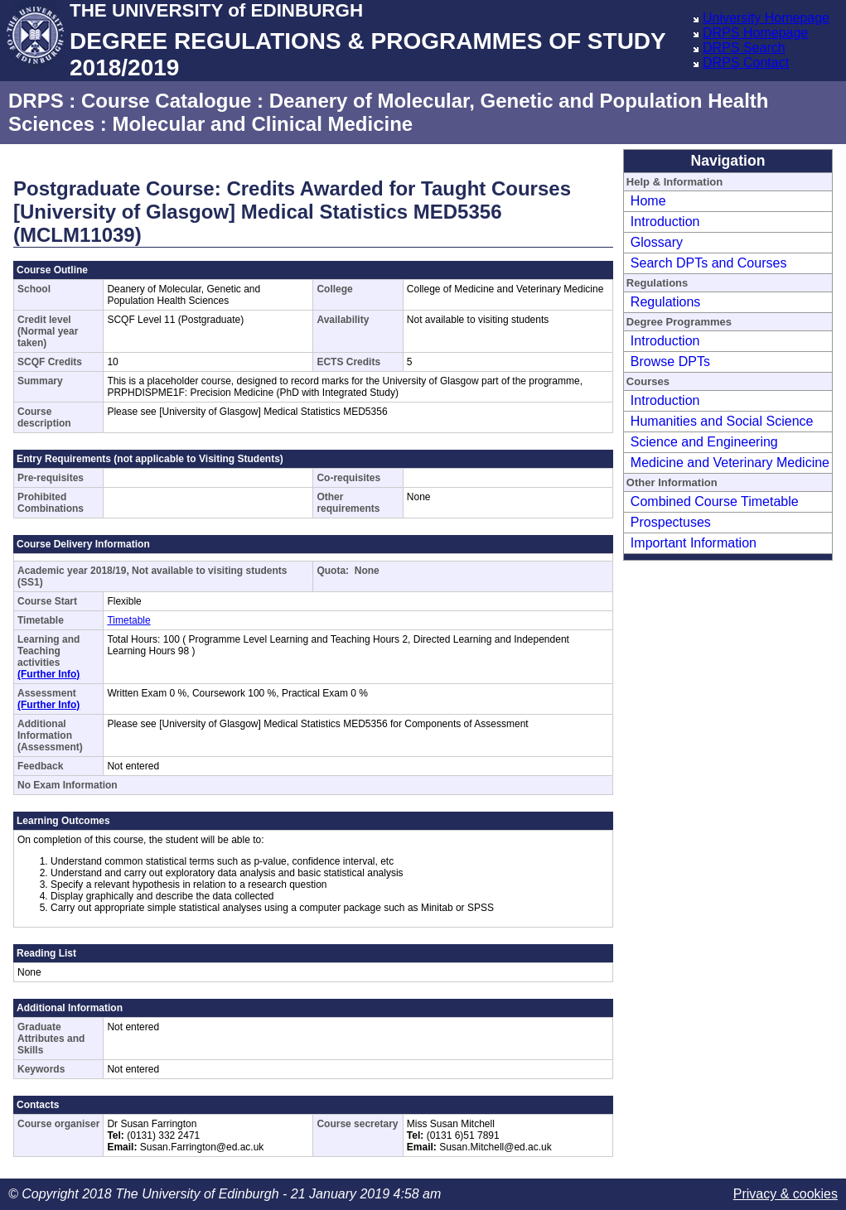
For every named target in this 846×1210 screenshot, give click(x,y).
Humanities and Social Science (722, 421)
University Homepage (766, 18)
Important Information (694, 543)
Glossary (657, 242)
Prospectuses (671, 522)
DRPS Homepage (755, 33)
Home (648, 201)
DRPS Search (744, 48)
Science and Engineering (704, 442)
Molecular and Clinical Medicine (262, 124)
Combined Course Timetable (715, 501)
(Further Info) (48, 674)
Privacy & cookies (785, 1194)
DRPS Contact (746, 62)
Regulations (666, 302)
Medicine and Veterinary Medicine (730, 463)
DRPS (36, 100)
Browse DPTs (670, 361)
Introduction (665, 222)
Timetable (128, 620)
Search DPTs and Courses (709, 263)
